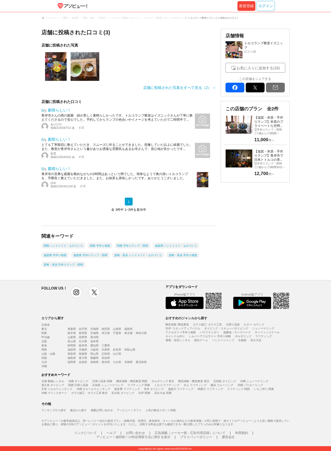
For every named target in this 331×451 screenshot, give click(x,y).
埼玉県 (106, 333)
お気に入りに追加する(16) (258, 68)
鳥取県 (72, 353)
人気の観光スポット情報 (161, 410)
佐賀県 (83, 362)
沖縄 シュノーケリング (254, 381)
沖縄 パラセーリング (250, 385)
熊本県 (106, 362)
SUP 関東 (144, 393)
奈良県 (117, 349)
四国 (44, 358)
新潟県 (94, 337)
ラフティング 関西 (238, 389)
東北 (44, 329)
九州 (44, 362)
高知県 (106, 358)
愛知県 (94, 345)
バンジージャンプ (223, 340)
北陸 (44, 341)
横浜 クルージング (222, 385)
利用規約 (241, 433)
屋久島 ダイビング (52, 385)
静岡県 (72, 345)
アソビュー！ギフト (129, 410)
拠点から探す (78, 410)
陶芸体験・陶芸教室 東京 (193, 381)
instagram (76, 292)
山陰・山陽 (48, 353)
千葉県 (117, 333)
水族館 (242, 340)
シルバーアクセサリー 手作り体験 (210, 336)
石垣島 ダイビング (224, 381)
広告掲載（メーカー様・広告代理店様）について (190, 433)
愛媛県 (94, 358)
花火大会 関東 (162, 393)
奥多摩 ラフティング (127, 389)
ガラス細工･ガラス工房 (207, 324)
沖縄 (44, 366)
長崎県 (94, 362)
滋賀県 (72, 349)
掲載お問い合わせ (102, 410)
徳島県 (72, 358)
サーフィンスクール (267, 332)
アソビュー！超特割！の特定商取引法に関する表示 (133, 437)
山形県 (117, 329)
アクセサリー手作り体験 (181, 332)
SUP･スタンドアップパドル (183, 328)
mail (275, 87)
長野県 (83, 337)
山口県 (117, 353)
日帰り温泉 (233, 324)
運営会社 (228, 437)
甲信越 (45, 337)
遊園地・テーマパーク (237, 332)
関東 (44, 333)
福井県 (94, 341)
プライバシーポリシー (196, 437)
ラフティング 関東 (138, 385)
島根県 (83, 353)
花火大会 (255, 340)
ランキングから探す (53, 410)
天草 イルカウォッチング (56, 389)
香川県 (83, 358)
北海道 (45, 324)
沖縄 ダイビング (78, 381)
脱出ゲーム (201, 340)
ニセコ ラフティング (167, 385)
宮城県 (94, 329)
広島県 (106, 353)
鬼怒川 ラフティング (181, 389)
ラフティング (263, 336)
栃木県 (72, 333)
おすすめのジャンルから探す (186, 318)
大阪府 (94, 349)
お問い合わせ (135, 433)
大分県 (117, 362)
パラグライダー (209, 332)
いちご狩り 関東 (264, 389)
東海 (44, 345)
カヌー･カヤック (254, 324)
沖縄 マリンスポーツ (54, 393)
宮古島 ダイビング (122, 393)
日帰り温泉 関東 (102, 381)
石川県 (83, 341)
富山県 (72, 341)
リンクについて (85, 433)
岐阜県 (83, 345)
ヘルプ (111, 433)
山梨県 (72, 337)
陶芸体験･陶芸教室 (177, 324)
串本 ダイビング (154, 389)
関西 (44, 349)
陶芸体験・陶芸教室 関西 (131, 381)
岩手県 (83, 329)
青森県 (72, 329)
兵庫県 (106, 349)
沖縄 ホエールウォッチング (93, 389)
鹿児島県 (141, 362)
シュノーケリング (263, 328)
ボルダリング (243, 336)
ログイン (265, 6)
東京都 (128, 333)
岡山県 (94, 353)
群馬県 (83, 333)
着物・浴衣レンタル (178, 340)
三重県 (106, 345)
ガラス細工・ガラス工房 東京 (89, 393)
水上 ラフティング (195, 385)
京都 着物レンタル (52, 381)
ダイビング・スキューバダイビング (226, 328)
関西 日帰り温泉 (78, 385)
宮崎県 (128, 362)
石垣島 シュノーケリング (107, 385)
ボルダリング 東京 (162, 381)
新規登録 (246, 6)
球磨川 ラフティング (210, 389)
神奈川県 (141, 333)
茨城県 (94, 333)
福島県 (128, 329)
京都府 (83, 349)
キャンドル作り (175, 336)
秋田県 (106, 329)
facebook (234, 87)
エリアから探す (52, 318)
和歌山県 (129, 349)
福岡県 (72, 362)
